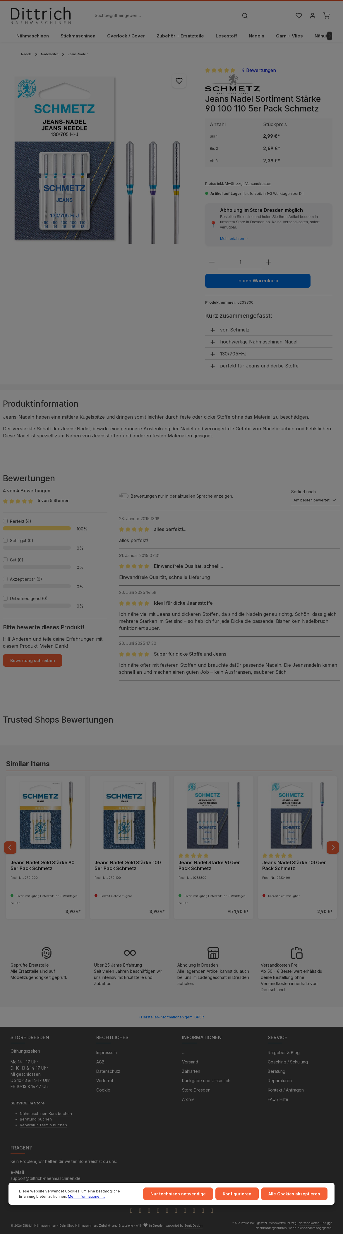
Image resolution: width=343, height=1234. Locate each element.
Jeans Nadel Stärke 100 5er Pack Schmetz (294, 865)
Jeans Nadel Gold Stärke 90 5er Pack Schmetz (43, 865)
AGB (100, 1061)
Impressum (106, 1052)
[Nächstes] (329, 36)
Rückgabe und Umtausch (206, 1080)
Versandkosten (309, 1223)
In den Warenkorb (257, 280)
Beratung (276, 1071)
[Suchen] (245, 15)
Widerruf (104, 1080)
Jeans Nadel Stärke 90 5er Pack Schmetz (209, 865)
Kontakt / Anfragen (286, 1089)
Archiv (188, 1099)
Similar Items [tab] (28, 763)
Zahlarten (191, 1071)
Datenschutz (108, 1071)
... (183, 1052)
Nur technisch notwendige (178, 1193)
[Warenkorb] (326, 15)
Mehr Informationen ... (86, 1196)
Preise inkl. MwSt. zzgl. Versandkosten (238, 183)
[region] (102, 158)
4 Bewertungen (258, 70)
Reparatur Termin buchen (43, 1125)
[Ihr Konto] (312, 15)
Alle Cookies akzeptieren (294, 1193)
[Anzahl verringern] (212, 262)
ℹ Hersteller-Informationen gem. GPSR (171, 1017)
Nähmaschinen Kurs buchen (46, 1113)
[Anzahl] (240, 262)
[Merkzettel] (298, 15)
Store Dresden (196, 1089)
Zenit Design (193, 1225)
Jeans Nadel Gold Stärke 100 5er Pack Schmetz (128, 865)
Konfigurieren (237, 1193)
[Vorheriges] (10, 847)
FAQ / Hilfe (278, 1099)
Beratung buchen (36, 1119)
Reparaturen (280, 1080)
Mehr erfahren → (234, 238)
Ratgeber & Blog (284, 1052)
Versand (190, 1061)
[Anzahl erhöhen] (268, 262)
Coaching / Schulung (288, 1061)
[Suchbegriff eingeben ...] (165, 15)
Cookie (103, 1089)
